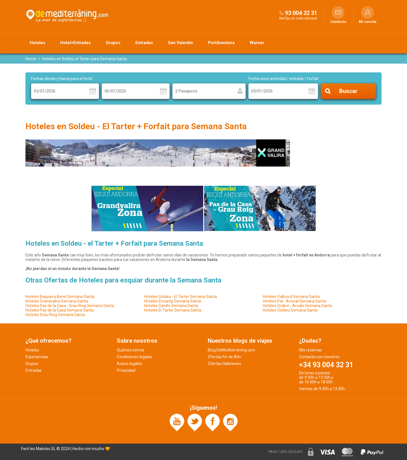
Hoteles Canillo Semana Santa (171, 305)
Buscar (348, 91)
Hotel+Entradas (75, 42)
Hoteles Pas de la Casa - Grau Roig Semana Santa (69, 305)
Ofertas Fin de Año (224, 357)
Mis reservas (310, 350)
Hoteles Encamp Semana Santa (172, 301)
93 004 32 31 (301, 13)
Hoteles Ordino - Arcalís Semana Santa (297, 305)
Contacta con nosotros (319, 357)
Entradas (144, 42)
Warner (257, 42)
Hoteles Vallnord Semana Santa (291, 296)
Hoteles (37, 42)
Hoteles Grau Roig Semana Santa (55, 314)
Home (30, 59)
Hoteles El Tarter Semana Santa (172, 310)
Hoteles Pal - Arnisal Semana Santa (294, 301)
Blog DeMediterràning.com (231, 350)
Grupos (113, 42)
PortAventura (221, 42)
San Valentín (180, 42)
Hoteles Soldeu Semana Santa (290, 310)
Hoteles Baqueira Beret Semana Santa (59, 296)
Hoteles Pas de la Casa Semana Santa (59, 310)
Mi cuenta (367, 22)
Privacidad (126, 370)
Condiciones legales (134, 357)
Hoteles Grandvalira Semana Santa (56, 301)
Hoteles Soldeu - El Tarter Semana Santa (180, 296)
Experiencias (36, 357)
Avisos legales (129, 363)
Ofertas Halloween (224, 363)
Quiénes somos (130, 350)
